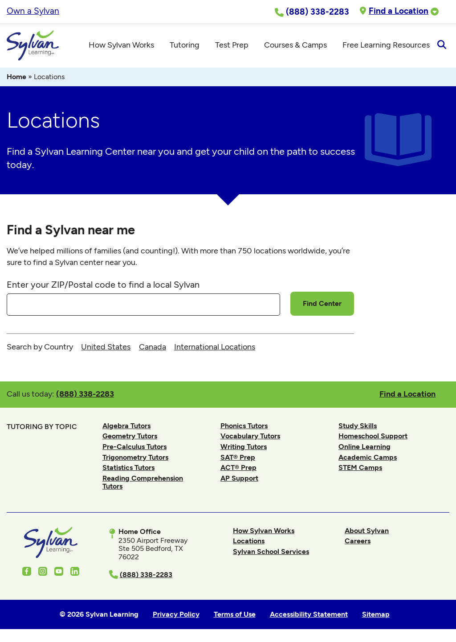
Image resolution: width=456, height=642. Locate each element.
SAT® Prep (237, 457)
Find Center (322, 303)
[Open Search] (441, 45)
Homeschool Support (372, 436)
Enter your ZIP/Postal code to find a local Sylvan (103, 284)
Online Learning (364, 446)
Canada (152, 347)
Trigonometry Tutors (135, 457)
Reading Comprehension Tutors (142, 482)
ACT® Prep (238, 467)
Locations (249, 541)
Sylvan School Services (271, 551)
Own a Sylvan (33, 11)
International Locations (214, 347)
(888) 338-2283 (85, 393)
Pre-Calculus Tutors (134, 446)
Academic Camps (367, 457)
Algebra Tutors (126, 425)
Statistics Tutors (128, 467)
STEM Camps (360, 467)
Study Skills (357, 425)
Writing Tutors (243, 446)
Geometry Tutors (129, 436)
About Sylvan (367, 530)
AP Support (239, 478)
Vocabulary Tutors (250, 436)
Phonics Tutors (244, 425)
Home (16, 76)
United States (105, 347)
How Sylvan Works (263, 530)
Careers (357, 541)
